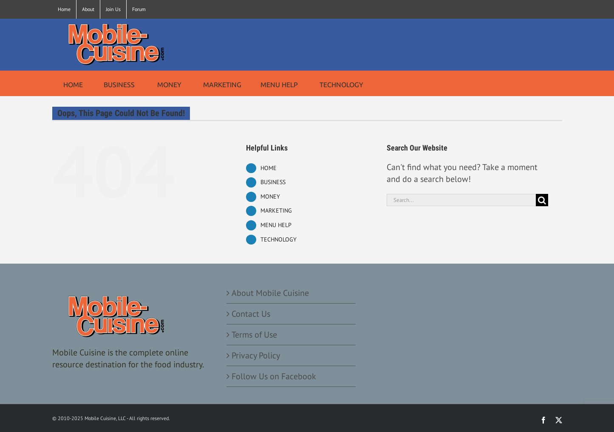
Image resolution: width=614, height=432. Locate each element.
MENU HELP (275, 225)
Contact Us (251, 313)
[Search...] (461, 200)
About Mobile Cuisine (270, 292)
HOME (268, 168)
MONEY (270, 196)
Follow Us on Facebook (274, 376)
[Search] (542, 200)
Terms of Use (254, 334)
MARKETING (276, 210)
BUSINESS (273, 182)
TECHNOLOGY (278, 239)
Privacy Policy (256, 355)
